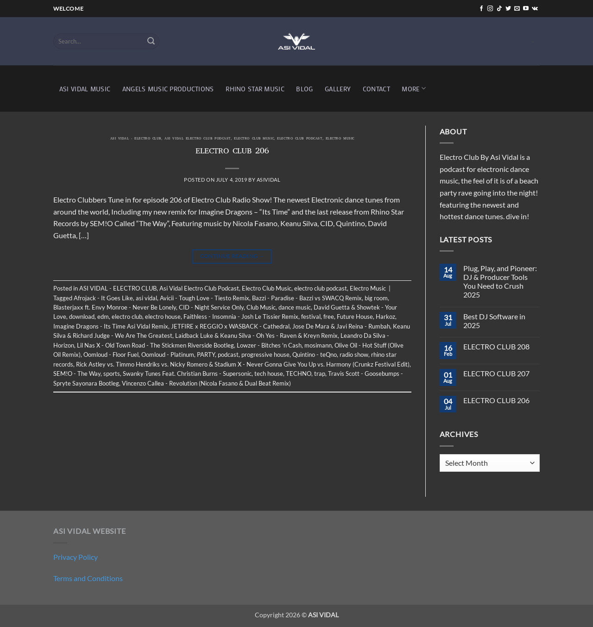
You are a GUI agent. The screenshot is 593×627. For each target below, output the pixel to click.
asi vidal (146, 298)
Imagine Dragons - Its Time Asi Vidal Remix (110, 326)
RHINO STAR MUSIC (255, 88)
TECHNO (298, 373)
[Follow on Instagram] (490, 9)
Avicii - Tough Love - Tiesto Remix (204, 298)
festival (311, 316)
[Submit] (151, 41)
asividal (268, 180)
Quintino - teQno (314, 354)
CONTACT (376, 88)
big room (376, 298)
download (82, 316)
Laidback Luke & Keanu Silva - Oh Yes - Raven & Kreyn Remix (256, 335)
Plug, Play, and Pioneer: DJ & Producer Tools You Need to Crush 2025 (500, 281)
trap (319, 373)
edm (103, 316)
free (328, 316)
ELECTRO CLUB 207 (496, 373)
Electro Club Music (254, 139)
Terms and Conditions (88, 578)
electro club (127, 316)
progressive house (265, 354)
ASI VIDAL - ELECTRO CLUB (135, 139)
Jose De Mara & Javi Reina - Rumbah (341, 326)
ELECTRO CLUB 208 (496, 346)
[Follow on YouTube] (526, 9)
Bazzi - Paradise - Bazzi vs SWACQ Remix (307, 298)
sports (111, 373)
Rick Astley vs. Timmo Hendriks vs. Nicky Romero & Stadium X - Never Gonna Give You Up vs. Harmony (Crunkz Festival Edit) (243, 364)
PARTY (206, 354)
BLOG (304, 88)
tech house (268, 373)
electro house (163, 316)
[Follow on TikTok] (499, 9)
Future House (355, 316)
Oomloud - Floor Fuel (111, 354)
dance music (294, 307)
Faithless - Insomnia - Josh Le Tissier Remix (240, 316)
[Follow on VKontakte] (535, 9)
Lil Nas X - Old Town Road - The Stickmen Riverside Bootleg (155, 345)
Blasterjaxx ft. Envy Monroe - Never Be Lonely (114, 307)
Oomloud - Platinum (167, 354)
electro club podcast (299, 139)
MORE (414, 88)
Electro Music (340, 139)
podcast (228, 354)
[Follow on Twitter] (508, 9)
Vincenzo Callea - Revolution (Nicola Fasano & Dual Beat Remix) (206, 383)
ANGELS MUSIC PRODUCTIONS (168, 88)
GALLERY (338, 88)
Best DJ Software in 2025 (494, 320)
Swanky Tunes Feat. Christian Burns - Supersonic (187, 373)
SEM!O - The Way (77, 373)
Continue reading (232, 256)
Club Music (261, 307)
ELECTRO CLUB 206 (232, 152)
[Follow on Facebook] (481, 9)
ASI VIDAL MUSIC (84, 88)
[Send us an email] (517, 9)
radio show (354, 354)
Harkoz (385, 316)
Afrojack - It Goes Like (103, 298)
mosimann (318, 345)
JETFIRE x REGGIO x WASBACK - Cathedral (230, 326)
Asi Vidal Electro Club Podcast (197, 139)
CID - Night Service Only (211, 307)
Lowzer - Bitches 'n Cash (269, 345)
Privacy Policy (75, 556)
